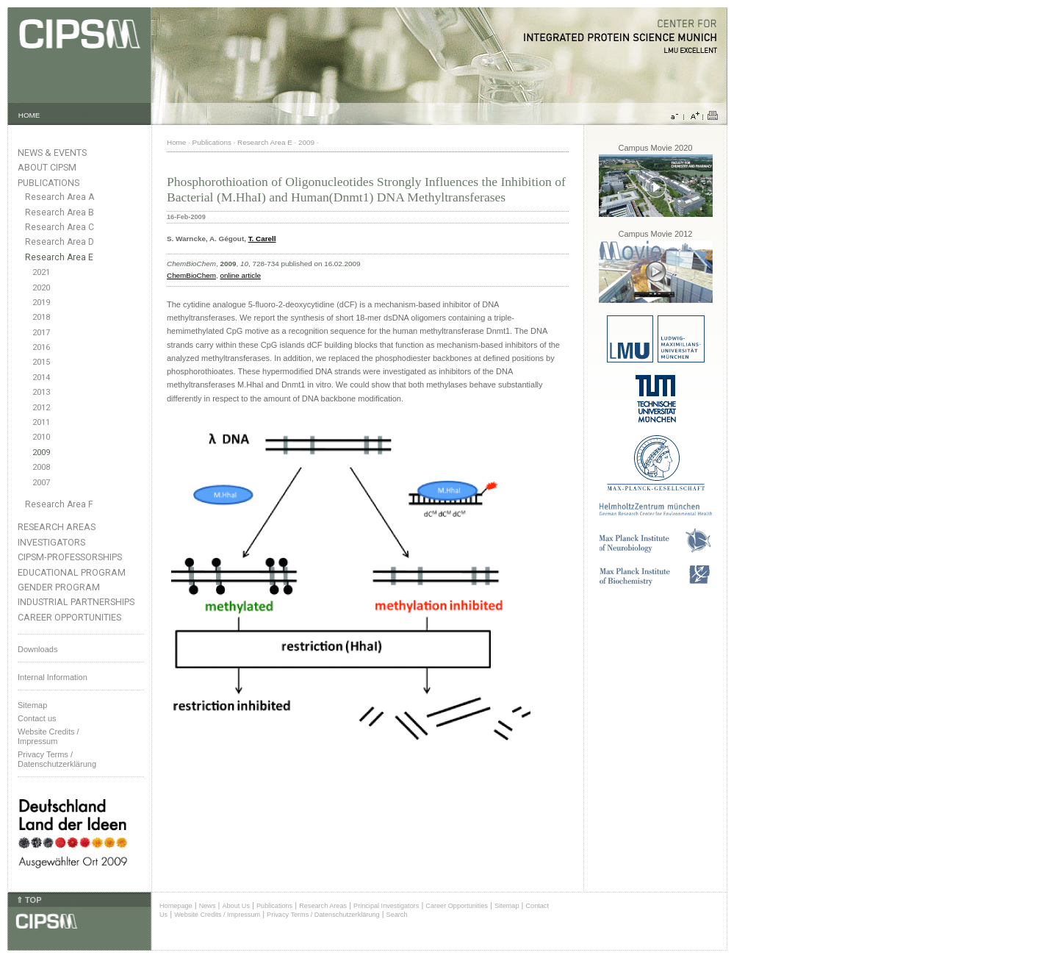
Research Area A (59, 197)
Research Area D (59, 242)
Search (397, 914)
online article (240, 275)
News (207, 905)
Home (176, 142)
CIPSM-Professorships (70, 556)
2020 (41, 288)
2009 (41, 452)
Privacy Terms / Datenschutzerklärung (57, 759)
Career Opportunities (69, 617)
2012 (41, 407)
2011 (41, 422)
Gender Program (59, 587)
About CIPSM (47, 167)
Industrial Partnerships (76, 601)
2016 (41, 347)
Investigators (51, 542)
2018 (41, 317)
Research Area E (59, 257)
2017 (41, 332)
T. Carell (262, 239)
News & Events (52, 152)
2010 (41, 437)
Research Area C (59, 227)
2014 (41, 377)
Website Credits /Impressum (48, 736)
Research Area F (59, 504)
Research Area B (59, 212)
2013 (41, 392)
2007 (41, 482)
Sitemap (32, 705)
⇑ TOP (28, 900)
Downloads (37, 649)
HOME (29, 115)
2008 (41, 467)
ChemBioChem (191, 275)
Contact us (37, 718)
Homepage (175, 905)
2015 (41, 362)
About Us (236, 905)
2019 (41, 302)
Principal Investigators (386, 905)
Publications (48, 182)
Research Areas (57, 526)
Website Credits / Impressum (217, 914)
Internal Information (52, 677)
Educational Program (72, 572)
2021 (41, 272)
